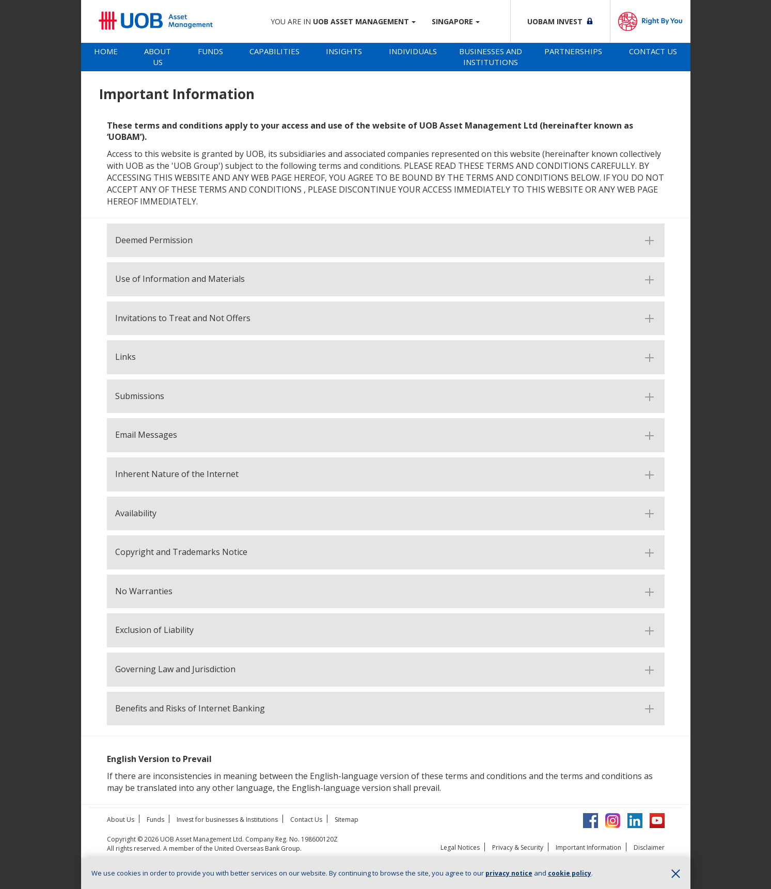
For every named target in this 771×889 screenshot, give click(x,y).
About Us (157, 56)
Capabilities (274, 51)
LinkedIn (634, 820)
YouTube (657, 820)
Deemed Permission (154, 240)
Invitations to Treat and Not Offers (182, 318)
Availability (135, 513)
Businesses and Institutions (490, 56)
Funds (210, 51)
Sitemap (346, 819)
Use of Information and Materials (180, 279)
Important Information (588, 847)
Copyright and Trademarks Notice (181, 552)
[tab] (106, 57)
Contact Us (653, 51)
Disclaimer (649, 847)
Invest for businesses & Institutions (227, 819)
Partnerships (573, 51)
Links (125, 357)
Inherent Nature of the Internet (177, 474)
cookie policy (569, 873)
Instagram (612, 820)
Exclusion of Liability (154, 630)
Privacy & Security (517, 847)
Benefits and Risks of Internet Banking (190, 708)
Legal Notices (460, 847)
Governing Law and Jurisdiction (175, 669)
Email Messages (146, 435)
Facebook (590, 820)
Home (106, 51)
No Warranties (143, 591)
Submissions (139, 396)
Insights (344, 51)
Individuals (413, 51)
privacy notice (508, 873)
